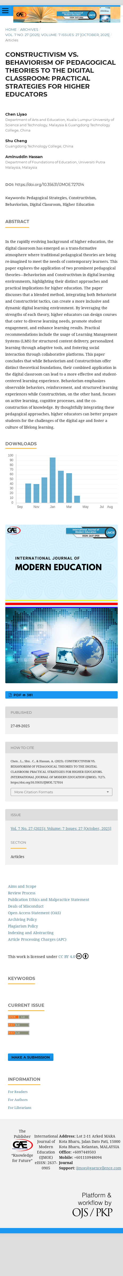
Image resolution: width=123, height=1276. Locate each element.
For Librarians (19, 1107)
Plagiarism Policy (23, 926)
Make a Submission (30, 1057)
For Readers (18, 1091)
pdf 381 (22, 695)
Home (11, 29)
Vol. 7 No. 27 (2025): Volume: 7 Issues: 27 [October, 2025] (57, 35)
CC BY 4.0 (73, 956)
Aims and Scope (22, 886)
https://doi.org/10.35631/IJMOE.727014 (49, 184)
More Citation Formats (33, 792)
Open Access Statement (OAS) (34, 912)
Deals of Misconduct (26, 906)
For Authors (18, 1099)
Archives (29, 29)
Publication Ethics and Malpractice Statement (48, 899)
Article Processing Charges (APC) (37, 939)
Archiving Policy (22, 919)
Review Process (21, 892)
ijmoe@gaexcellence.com (98, 1167)
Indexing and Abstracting (31, 932)
